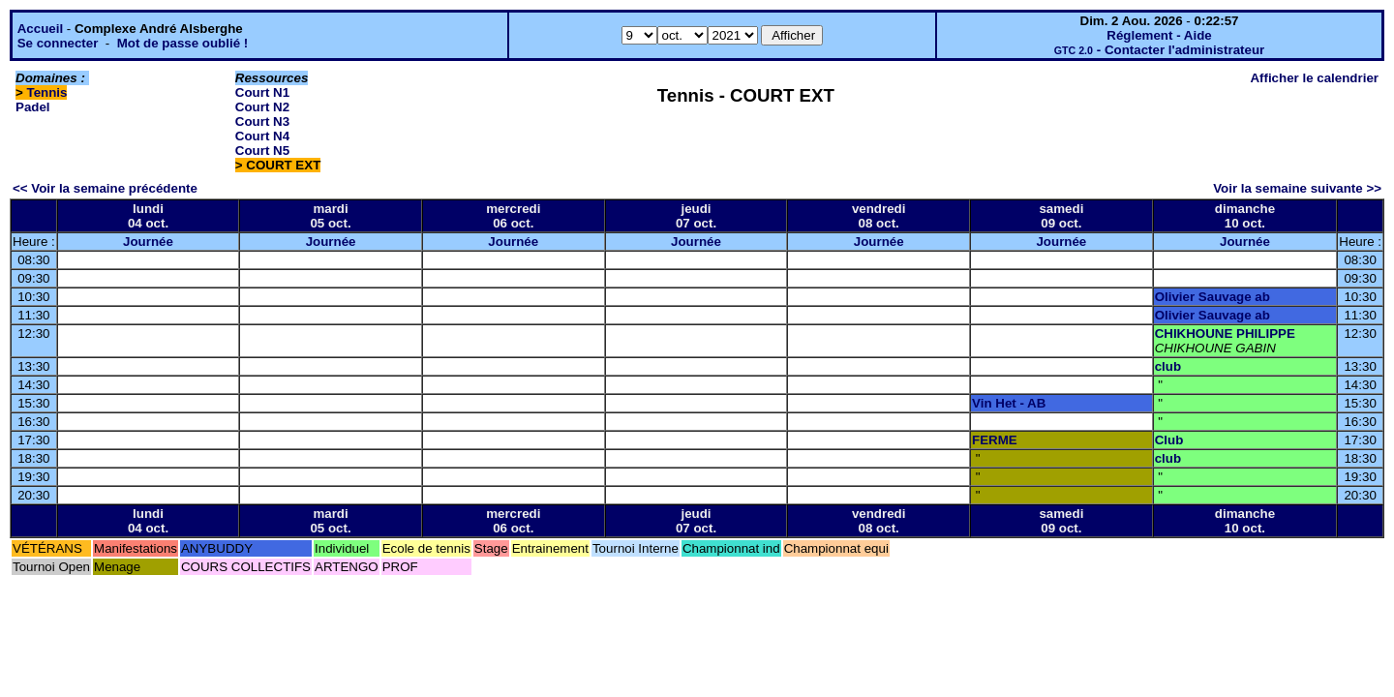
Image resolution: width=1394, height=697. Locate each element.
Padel (32, 107)
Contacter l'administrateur (1184, 50)
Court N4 (262, 136)
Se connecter (58, 43)
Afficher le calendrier (1314, 78)
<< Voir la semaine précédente (105, 188)
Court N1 (262, 92)
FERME (994, 440)
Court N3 (262, 121)
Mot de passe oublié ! (183, 43)
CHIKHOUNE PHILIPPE (1225, 333)
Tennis (47, 92)
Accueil (40, 28)
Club (1169, 440)
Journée (148, 241)
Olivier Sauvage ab (1212, 296)
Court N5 (262, 150)
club (1168, 366)
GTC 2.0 (1073, 50)
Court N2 (262, 107)
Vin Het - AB (1009, 403)
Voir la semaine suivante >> (1297, 188)
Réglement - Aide (1158, 35)
